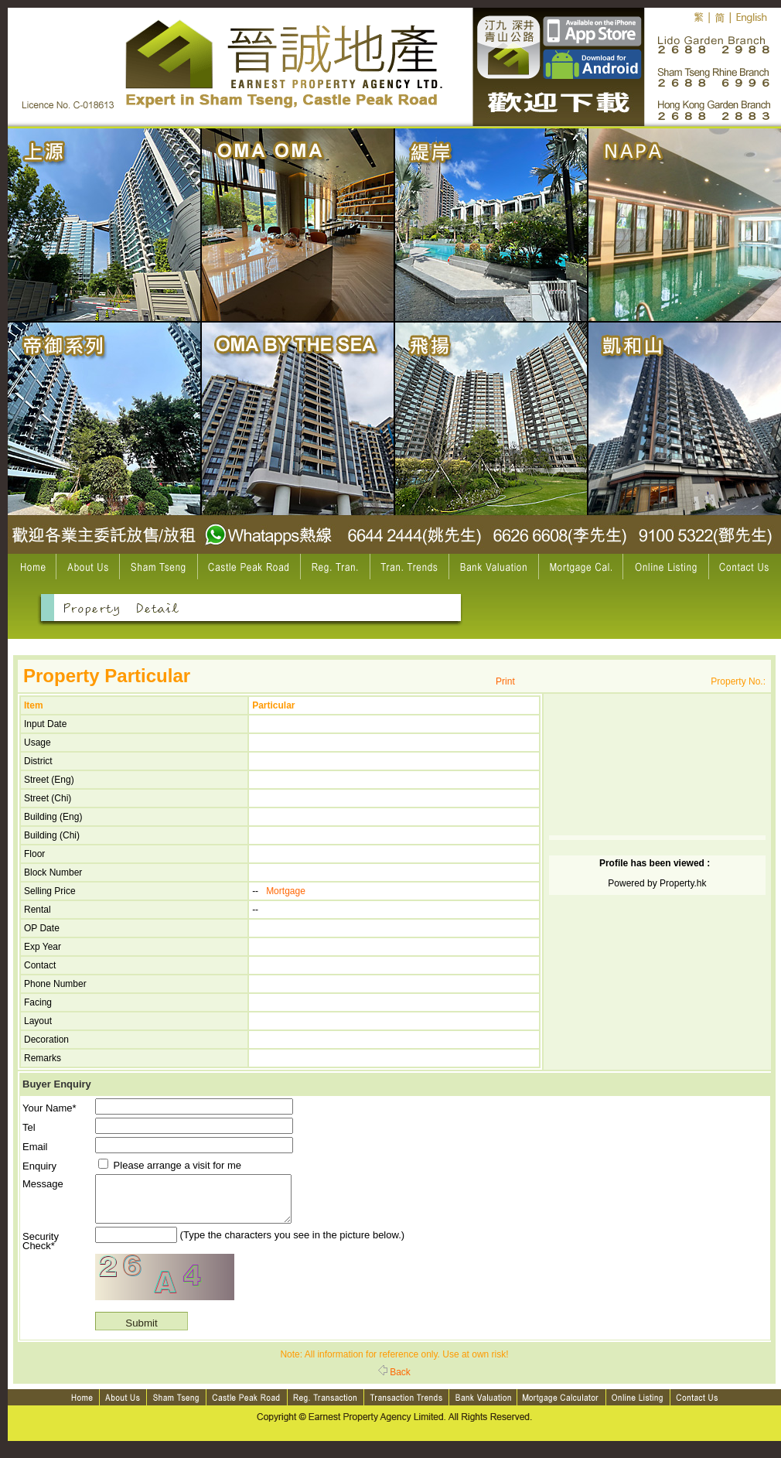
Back (394, 1381)
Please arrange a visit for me (169, 1165)
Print (505, 681)
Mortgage (285, 891)
